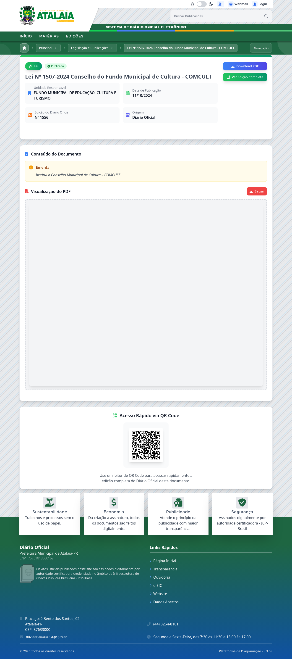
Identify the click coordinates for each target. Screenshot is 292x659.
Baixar (257, 191)
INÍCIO (26, 36)
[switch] (202, 4)
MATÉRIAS (49, 36)
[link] (46, 15)
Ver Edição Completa (245, 77)
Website (158, 593)
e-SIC (156, 585)
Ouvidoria (160, 577)
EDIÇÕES (74, 36)
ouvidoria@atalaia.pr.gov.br (46, 637)
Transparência (163, 569)
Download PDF (244, 66)
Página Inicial (163, 560)
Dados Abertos (164, 601)
